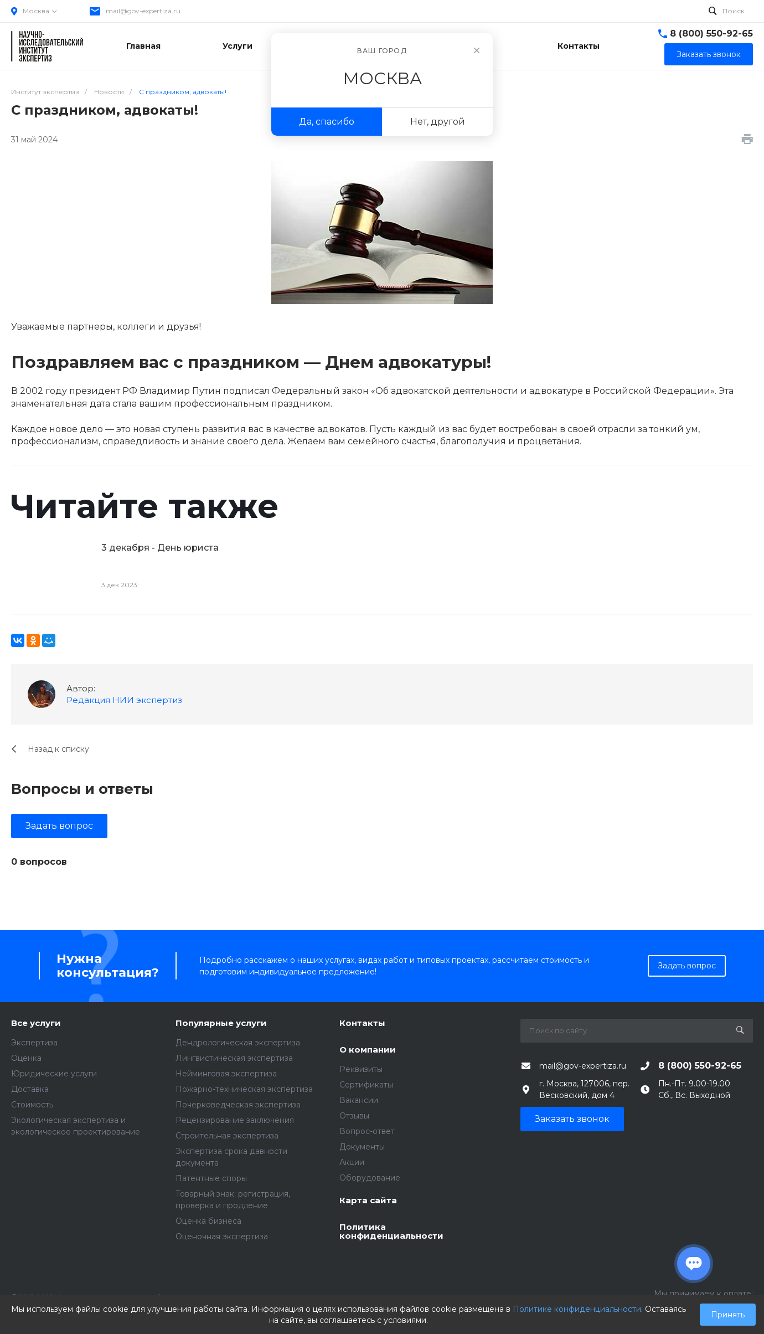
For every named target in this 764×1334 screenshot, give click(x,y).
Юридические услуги (54, 1074)
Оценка (26, 1058)
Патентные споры (211, 1178)
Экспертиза (34, 1043)
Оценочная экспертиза (221, 1236)
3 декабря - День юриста (160, 547)
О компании (367, 1050)
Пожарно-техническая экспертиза (244, 1089)
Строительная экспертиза (226, 1136)
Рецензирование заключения (234, 1120)
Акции (351, 1162)
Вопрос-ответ (367, 1131)
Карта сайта (368, 1200)
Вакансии (358, 1100)
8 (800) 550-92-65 (711, 33)
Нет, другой (437, 121)
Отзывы (354, 1116)
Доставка (30, 1089)
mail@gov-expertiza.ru (143, 11)
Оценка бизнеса (208, 1221)
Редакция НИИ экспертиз (124, 700)
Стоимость (32, 1105)
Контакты (362, 1023)
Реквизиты (361, 1069)
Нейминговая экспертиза (226, 1074)
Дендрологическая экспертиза (237, 1043)
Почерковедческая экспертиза (238, 1105)
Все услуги (36, 1023)
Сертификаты (366, 1085)
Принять (728, 1315)
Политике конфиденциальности (577, 1309)
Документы (362, 1147)
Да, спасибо (326, 121)
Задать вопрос (59, 825)
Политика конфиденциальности (391, 1232)
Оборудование (369, 1178)
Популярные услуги (221, 1023)
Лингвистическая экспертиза (234, 1058)
